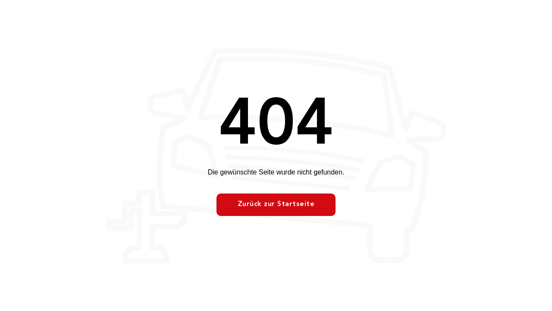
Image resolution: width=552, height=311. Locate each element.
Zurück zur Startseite (276, 204)
